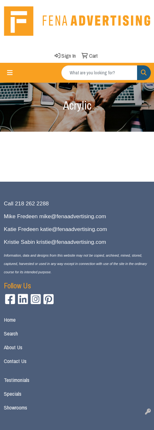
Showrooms (15, 407)
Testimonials (16, 380)
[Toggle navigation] (10, 72)
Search (11, 333)
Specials (12, 393)
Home (10, 319)
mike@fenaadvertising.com (72, 216)
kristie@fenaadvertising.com (71, 242)
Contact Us (15, 361)
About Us (13, 347)
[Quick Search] (99, 72)
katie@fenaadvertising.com (73, 229)
